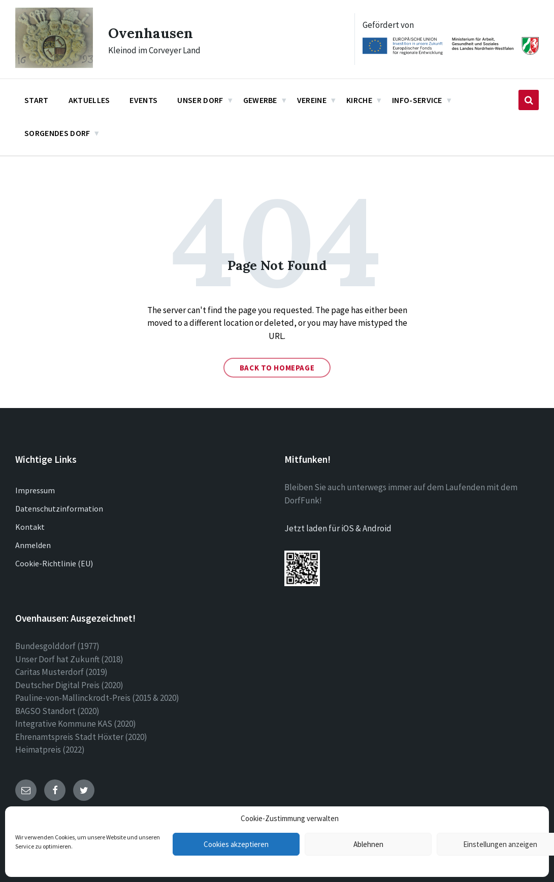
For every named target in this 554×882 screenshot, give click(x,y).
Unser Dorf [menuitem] (200, 100)
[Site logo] (54, 65)
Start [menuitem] (36, 100)
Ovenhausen (153, 32)
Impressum (35, 490)
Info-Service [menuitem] (417, 100)
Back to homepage (277, 367)
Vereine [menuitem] (312, 100)
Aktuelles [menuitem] (89, 100)
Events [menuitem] (143, 100)
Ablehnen (368, 844)
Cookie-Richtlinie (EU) (54, 563)
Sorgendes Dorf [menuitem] (57, 133)
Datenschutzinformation (59, 508)
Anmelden (33, 545)
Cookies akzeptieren (236, 844)
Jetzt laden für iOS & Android (338, 528)
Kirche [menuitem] (359, 100)
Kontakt (30, 527)
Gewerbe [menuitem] (260, 100)
